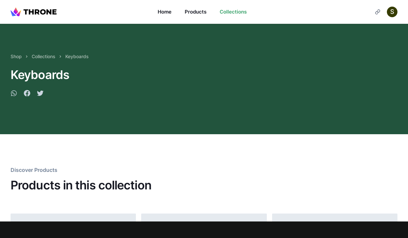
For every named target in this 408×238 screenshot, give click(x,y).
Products (195, 12)
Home (165, 12)
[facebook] (27, 94)
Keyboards (77, 56)
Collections (233, 12)
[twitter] (40, 94)
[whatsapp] (14, 94)
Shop (16, 56)
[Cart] (377, 12)
